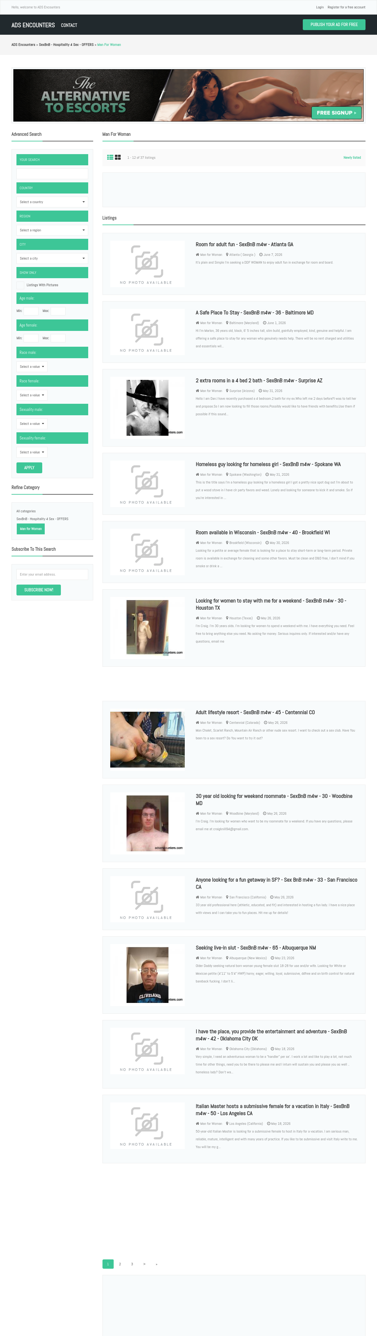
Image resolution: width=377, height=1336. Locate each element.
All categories (26, 511)
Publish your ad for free (334, 24)
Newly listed (352, 157)
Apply (29, 467)
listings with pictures (42, 285)
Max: (46, 310)
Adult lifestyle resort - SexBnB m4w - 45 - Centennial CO (255, 712)
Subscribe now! (38, 590)
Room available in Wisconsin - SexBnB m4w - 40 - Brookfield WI (263, 532)
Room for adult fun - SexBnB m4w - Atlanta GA (244, 244)
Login (320, 7)
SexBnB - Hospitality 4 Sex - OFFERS (42, 518)
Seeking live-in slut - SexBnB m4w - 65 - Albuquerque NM (256, 947)
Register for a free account (347, 7)
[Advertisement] (233, 189)
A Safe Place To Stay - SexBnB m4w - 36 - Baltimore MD (254, 312)
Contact (69, 25)
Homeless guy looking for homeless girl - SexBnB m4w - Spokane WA (268, 464)
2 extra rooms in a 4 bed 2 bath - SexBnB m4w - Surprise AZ (259, 380)
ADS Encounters (33, 25)
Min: (19, 310)
